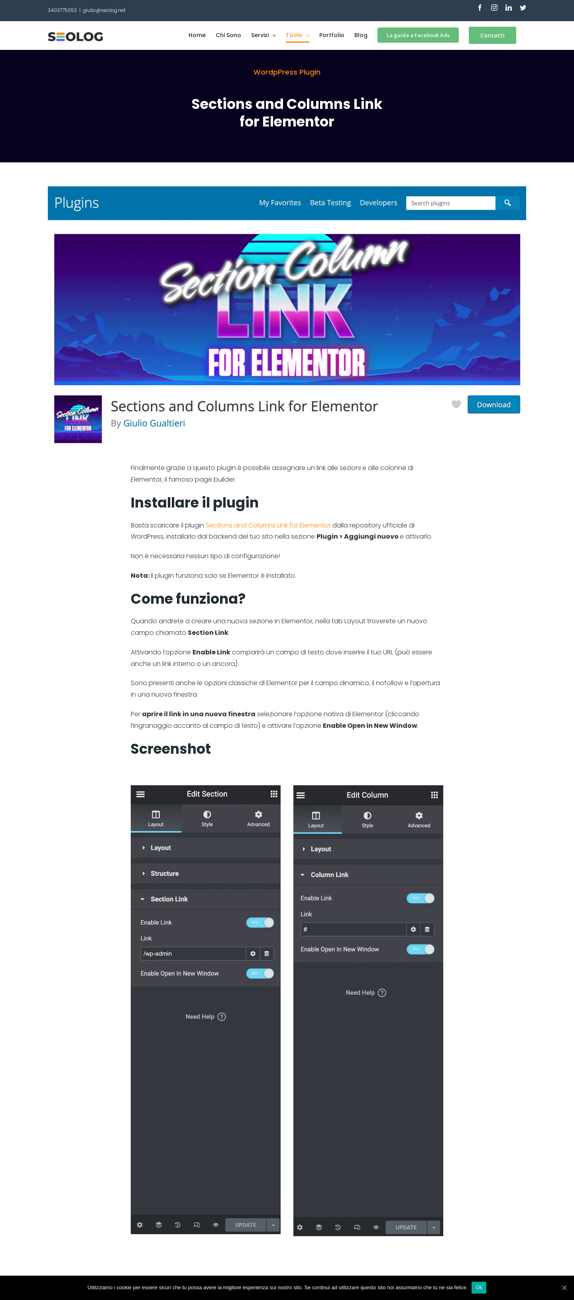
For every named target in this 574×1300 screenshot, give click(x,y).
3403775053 (62, 10)
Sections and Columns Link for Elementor (268, 525)
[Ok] (564, 1288)
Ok (479, 1287)
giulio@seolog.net (104, 10)
